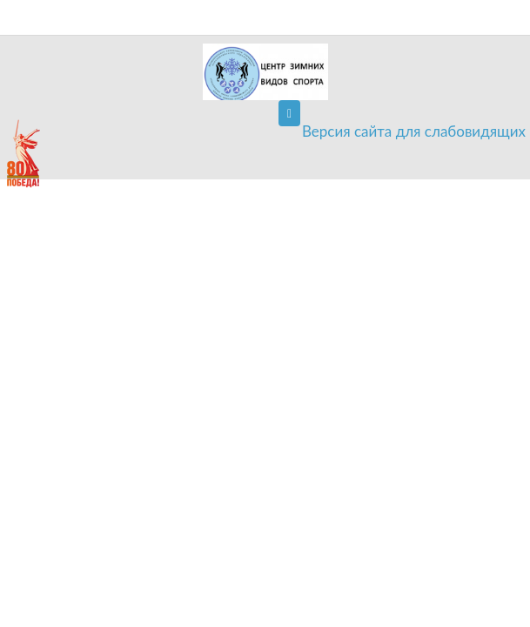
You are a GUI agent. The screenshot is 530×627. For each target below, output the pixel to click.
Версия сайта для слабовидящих (414, 131)
